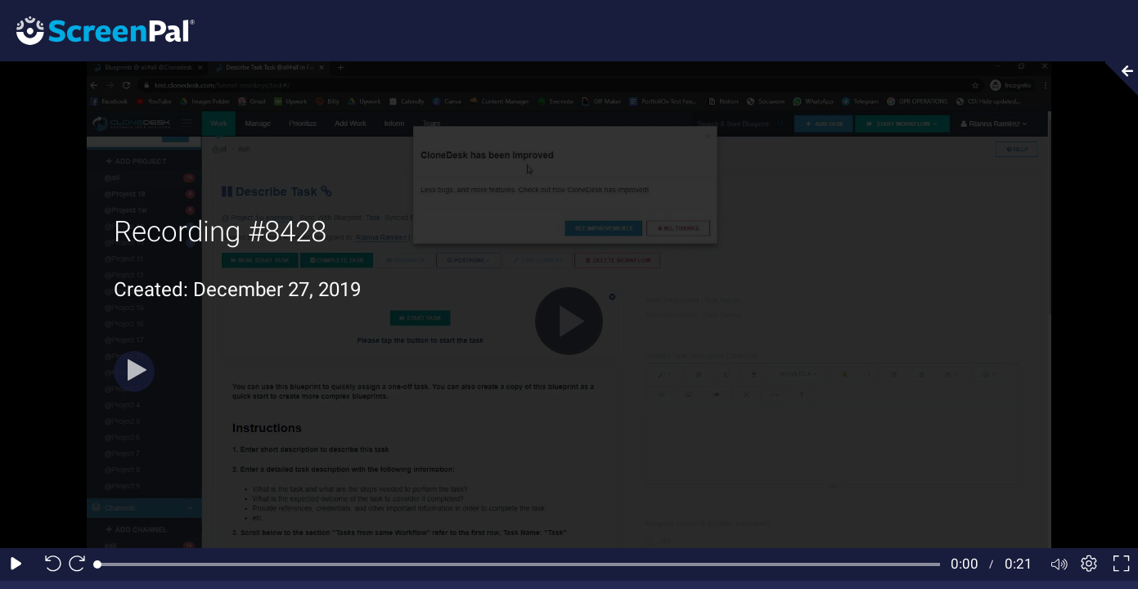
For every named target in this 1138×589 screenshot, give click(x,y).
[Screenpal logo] (97, 30)
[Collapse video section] (1116, 78)
